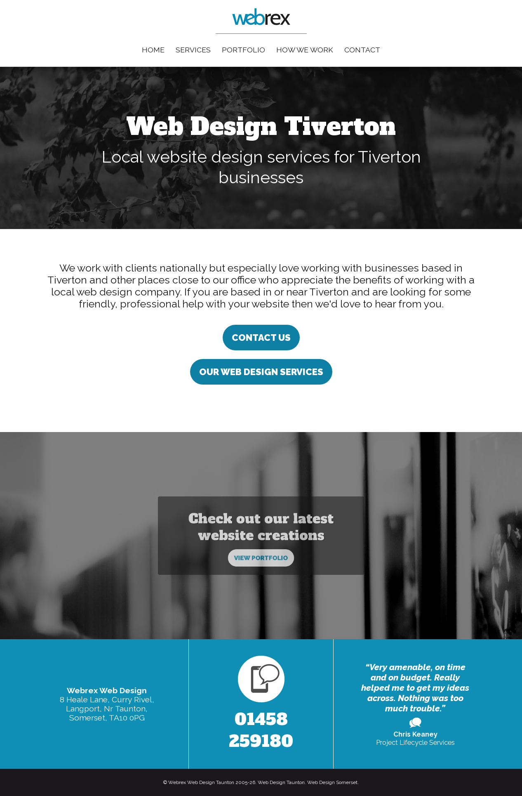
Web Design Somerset (332, 782)
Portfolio (243, 49)
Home (153, 49)
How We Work (304, 49)
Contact (362, 49)
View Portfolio (261, 548)
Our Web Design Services (261, 371)
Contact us (261, 337)
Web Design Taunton (281, 782)
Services (193, 49)
